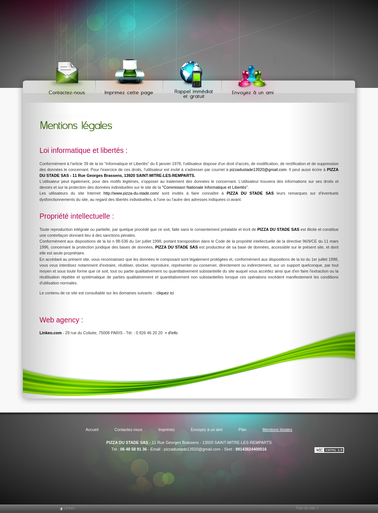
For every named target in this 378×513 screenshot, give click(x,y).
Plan (242, 429)
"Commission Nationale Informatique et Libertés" (205, 187)
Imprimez (130, 78)
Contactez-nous (68, 78)
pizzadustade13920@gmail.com (258, 169)
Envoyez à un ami (249, 78)
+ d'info (171, 333)
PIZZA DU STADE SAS (127, 442)
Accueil (92, 429)
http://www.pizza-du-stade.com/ (131, 193)
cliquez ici (165, 293)
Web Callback (193, 78)
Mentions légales (277, 429)
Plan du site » (307, 508)
